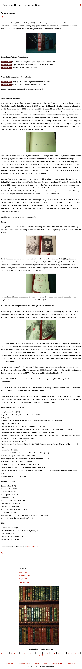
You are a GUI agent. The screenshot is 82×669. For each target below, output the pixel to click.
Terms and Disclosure (24, 663)
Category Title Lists (57, 663)
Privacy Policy (10, 663)
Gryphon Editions (24, 579)
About (45, 663)
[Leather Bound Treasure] (1, 5)
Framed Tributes (71, 663)
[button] (2, 17)
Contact (37, 663)
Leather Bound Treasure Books (22, 5)
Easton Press (23, 572)
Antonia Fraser (32, 547)
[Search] (81, 5)
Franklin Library (24, 575)
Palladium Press (24, 582)
